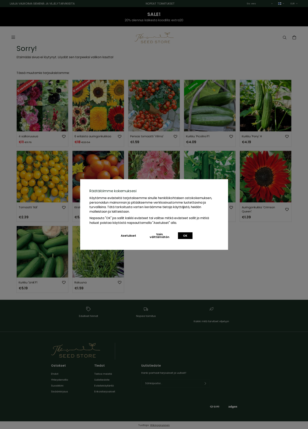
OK (185, 236)
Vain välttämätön (159, 235)
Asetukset (128, 236)
